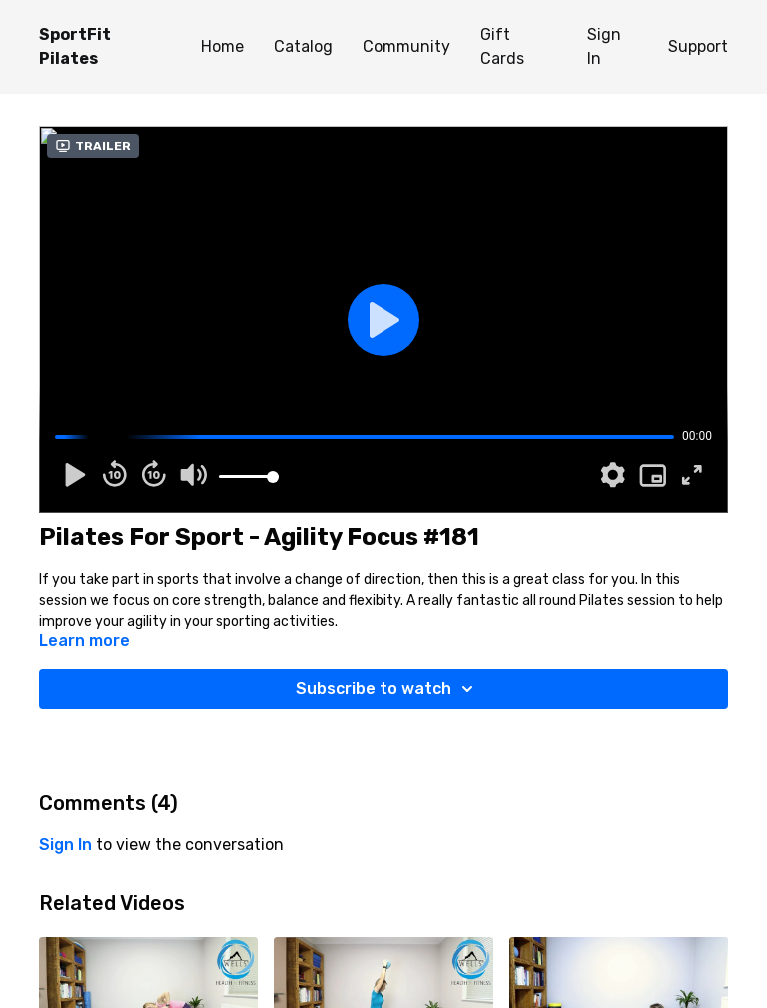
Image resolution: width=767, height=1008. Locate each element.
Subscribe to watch (387, 689)
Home (222, 46)
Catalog (303, 46)
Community (406, 46)
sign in (65, 844)
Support (698, 46)
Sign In (604, 46)
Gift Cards (502, 46)
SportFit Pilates (75, 46)
